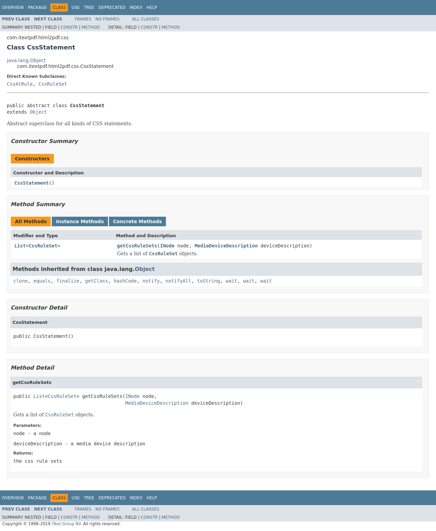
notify (151, 281)
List (20, 245)
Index (136, 7)
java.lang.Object (26, 60)
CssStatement (31, 183)
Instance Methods (80, 221)
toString (208, 281)
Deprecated (112, 7)
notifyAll (178, 281)
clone (20, 281)
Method (91, 27)
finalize (67, 281)
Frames (83, 19)
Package (37, 7)
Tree (89, 7)
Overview (13, 7)
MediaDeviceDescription (226, 245)
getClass (96, 281)
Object (38, 112)
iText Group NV (66, 523)
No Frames (107, 19)
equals (42, 281)
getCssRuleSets (137, 245)
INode (167, 245)
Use (76, 7)
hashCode (125, 281)
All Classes (145, 19)
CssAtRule (20, 84)
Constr (69, 27)
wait (231, 281)
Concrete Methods (137, 221)
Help (151, 7)
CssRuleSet (52, 84)
